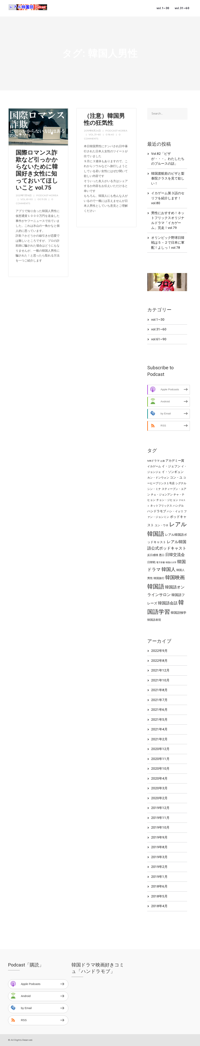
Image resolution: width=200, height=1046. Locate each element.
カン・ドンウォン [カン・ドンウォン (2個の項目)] (158, 477)
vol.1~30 (163, 8)
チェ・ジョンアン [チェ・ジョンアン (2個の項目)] (162, 494)
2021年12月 (160, 670)
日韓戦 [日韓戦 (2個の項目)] (151, 562)
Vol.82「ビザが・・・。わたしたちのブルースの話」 (167, 158)
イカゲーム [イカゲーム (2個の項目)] (154, 466)
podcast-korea (47, 195)
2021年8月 (159, 690)
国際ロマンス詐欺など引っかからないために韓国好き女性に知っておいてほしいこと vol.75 (37, 170)
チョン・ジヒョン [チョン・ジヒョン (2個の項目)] (167, 500)
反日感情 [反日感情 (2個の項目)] (152, 555)
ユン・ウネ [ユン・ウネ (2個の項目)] (161, 525)
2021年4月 (159, 729)
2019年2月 (159, 867)
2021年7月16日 (24, 195)
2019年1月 (159, 877)
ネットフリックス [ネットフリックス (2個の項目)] (161, 505)
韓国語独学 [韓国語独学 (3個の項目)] (178, 612)
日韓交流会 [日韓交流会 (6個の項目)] (175, 554)
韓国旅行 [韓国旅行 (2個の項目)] (159, 578)
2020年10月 (160, 768)
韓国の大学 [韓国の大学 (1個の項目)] (171, 562)
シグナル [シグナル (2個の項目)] (180, 483)
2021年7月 (159, 700)
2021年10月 (160, 680)
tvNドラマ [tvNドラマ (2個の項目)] (153, 460)
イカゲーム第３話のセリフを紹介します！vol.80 (167, 198)
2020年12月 (160, 749)
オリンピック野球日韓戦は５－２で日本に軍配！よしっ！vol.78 (167, 242)
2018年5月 (159, 896)
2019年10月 (160, 827)
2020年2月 (159, 798)
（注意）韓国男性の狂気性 (104, 119)
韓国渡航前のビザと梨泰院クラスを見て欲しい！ (167, 178)
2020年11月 (160, 759)
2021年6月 (159, 710)
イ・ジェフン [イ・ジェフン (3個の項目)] (171, 466)
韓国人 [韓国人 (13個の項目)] (169, 569)
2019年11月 (160, 818)
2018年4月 (159, 906)
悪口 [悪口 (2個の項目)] (161, 555)
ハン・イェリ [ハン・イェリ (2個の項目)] (175, 511)
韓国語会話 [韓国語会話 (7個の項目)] (168, 603)
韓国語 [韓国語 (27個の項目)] (155, 586)
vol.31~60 (182, 8)
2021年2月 (159, 739)
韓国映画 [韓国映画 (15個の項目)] (175, 577)
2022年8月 (159, 661)
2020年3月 (159, 788)
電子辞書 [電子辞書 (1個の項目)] (160, 562)
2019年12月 (160, 808)
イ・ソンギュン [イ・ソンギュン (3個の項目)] (173, 472)
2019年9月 (159, 837)
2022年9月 (159, 651)
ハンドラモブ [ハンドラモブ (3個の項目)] (156, 511)
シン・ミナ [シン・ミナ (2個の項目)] (154, 488)
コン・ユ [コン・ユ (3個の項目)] (176, 477)
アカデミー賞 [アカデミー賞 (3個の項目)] (174, 460)
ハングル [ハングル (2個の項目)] (178, 505)
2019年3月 (159, 857)
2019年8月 (159, 847)
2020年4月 (159, 778)
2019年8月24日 (92, 130)
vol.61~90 (27, 199)
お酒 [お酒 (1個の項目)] (162, 461)
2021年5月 (159, 719)
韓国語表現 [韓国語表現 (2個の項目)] (154, 619)
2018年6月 (159, 886)
